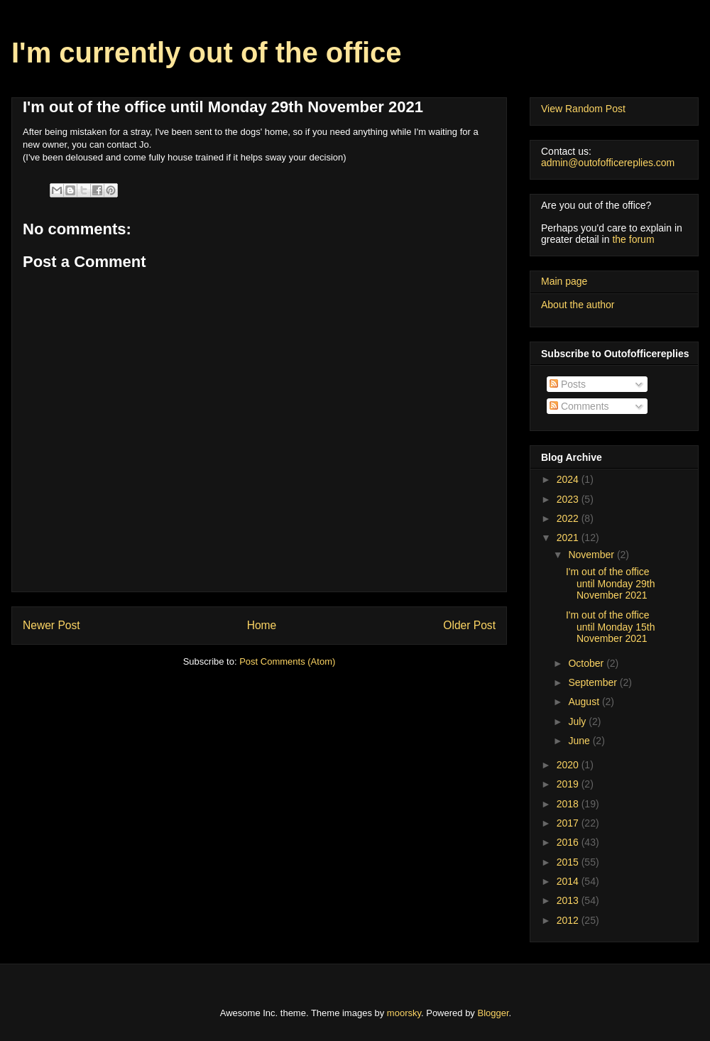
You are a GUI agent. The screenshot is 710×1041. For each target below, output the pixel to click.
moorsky (404, 1013)
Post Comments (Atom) (287, 661)
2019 (569, 784)
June (580, 740)
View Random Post (583, 108)
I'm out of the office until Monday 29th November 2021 (610, 583)
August (584, 701)
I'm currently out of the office (206, 52)
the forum (633, 239)
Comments (579, 406)
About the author (578, 304)
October (587, 663)
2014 (569, 881)
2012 (569, 920)
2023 (569, 499)
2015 (569, 862)
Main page (564, 281)
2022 (569, 518)
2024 (569, 479)
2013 (569, 900)
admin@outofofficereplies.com (607, 162)
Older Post (469, 625)
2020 (569, 764)
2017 (569, 823)
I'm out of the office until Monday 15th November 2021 (610, 627)
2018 (569, 804)
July (578, 721)
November (592, 554)
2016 (569, 842)
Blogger (493, 1013)
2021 (569, 537)
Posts (568, 384)
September (593, 682)
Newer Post (51, 625)
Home (262, 625)
